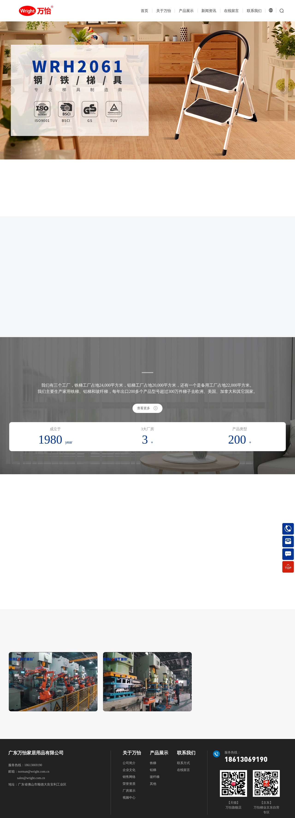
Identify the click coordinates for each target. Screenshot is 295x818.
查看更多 (147, 408)
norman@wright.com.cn (34, 771)
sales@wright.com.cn (31, 778)
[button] (10, 90)
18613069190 (33, 765)
